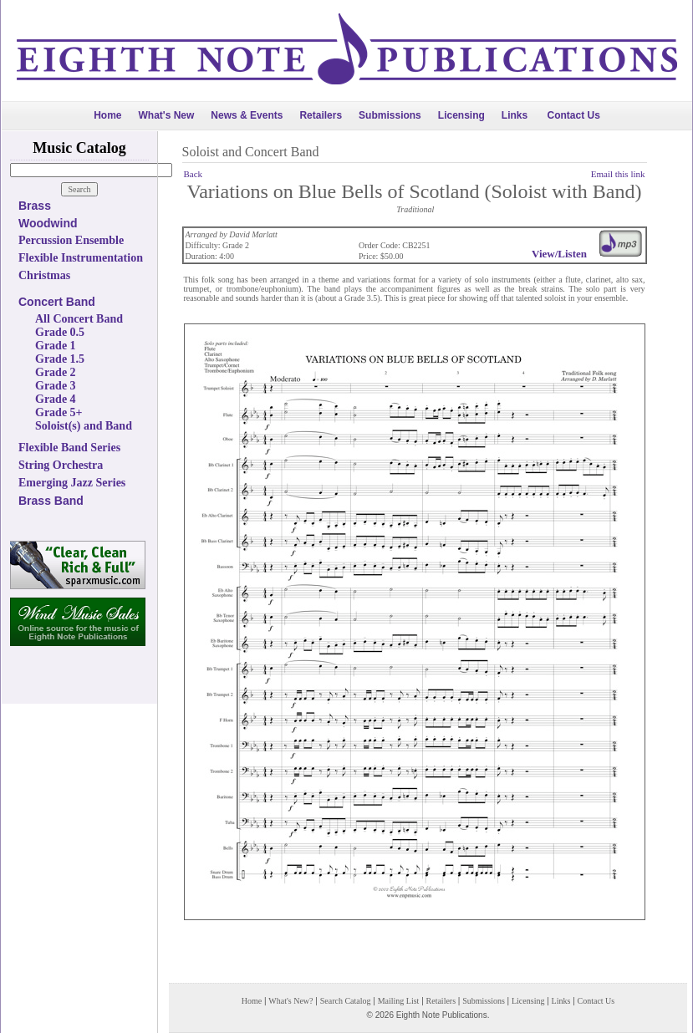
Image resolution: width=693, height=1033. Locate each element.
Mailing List (399, 1000)
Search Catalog (345, 1000)
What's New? (290, 1000)
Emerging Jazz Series (71, 482)
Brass (34, 205)
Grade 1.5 (59, 359)
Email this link (618, 174)
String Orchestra (60, 465)
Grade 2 (55, 372)
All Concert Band (79, 319)
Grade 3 (55, 385)
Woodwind (48, 223)
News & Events (247, 115)
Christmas (44, 275)
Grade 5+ (59, 412)
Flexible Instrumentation (80, 258)
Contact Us (574, 115)
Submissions (390, 115)
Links (514, 115)
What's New (166, 115)
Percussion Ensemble (71, 240)
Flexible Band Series (69, 447)
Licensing (461, 115)
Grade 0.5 (59, 332)
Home (107, 115)
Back (193, 174)
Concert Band (56, 301)
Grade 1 (55, 345)
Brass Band (51, 500)
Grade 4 (55, 399)
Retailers (320, 115)
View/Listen (559, 253)
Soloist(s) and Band (83, 426)
